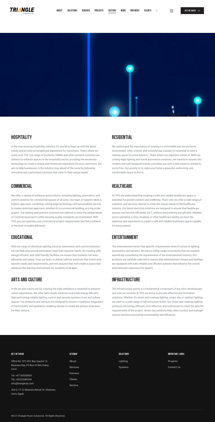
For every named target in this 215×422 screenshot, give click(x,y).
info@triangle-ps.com (22, 383)
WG (13, 416)
